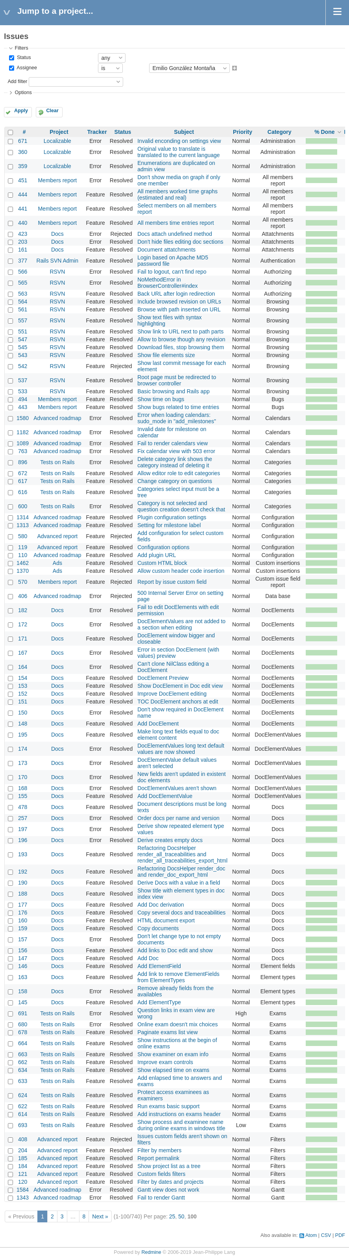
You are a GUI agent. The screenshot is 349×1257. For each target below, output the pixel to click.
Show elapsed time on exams (173, 1070)
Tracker (97, 132)
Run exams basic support (168, 1106)
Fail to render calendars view (172, 443)
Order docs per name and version (178, 818)
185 (22, 1158)
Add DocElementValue (164, 796)
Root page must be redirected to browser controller (176, 380)
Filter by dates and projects (170, 1182)
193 (22, 854)
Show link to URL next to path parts (180, 331)
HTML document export (166, 920)
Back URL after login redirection (176, 294)
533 (22, 391)
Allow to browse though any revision (181, 339)
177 (22, 905)
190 (22, 882)
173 (22, 763)
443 (22, 407)
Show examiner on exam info (173, 1054)
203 (22, 242)
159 (22, 928)
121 (22, 1174)
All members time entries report (175, 223)
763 (22, 451)
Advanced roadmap (57, 418)
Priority (242, 132)
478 (22, 807)
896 (22, 462)
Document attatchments (166, 249)
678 (22, 1032)
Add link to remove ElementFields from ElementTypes (178, 977)
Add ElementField (159, 966)
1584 (23, 1190)
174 (22, 749)
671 (22, 141)
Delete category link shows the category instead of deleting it (174, 462)
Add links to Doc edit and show (174, 950)
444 (22, 194)
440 (22, 223)
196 (22, 840)
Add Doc (148, 958)
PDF (340, 1235)
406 (22, 596)
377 (22, 260)
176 (22, 912)
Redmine (151, 1252)
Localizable (57, 141)
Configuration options (163, 547)
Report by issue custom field (172, 582)
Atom (311, 1235)
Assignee (26, 68)
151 (22, 701)
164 (22, 667)
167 (22, 653)
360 (22, 152)
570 (22, 582)
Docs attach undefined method (174, 234)
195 (22, 734)
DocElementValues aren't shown (176, 788)
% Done (324, 132)
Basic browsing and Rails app (173, 391)
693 (22, 1125)
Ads (57, 563)
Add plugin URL (156, 555)
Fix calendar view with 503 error (176, 451)
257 (22, 818)
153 (22, 686)
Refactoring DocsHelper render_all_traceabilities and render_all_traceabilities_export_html (182, 854)
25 (172, 1216)
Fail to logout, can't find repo (171, 271)
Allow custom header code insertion (180, 571)
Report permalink (158, 1158)
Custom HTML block (162, 563)
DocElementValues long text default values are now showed (180, 748)
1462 (23, 563)
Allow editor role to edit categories (178, 473)
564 (22, 301)
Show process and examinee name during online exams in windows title (181, 1125)
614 (22, 1114)
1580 (23, 418)
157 (22, 939)
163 (22, 977)
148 (22, 723)
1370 (23, 571)
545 (22, 347)
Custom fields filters (161, 1174)
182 (22, 610)
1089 (23, 443)
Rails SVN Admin (58, 260)
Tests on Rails (57, 462)
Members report (57, 180)
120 (22, 1182)
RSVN (57, 271)
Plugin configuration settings (171, 517)
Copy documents (158, 928)
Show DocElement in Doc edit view (180, 686)
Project (59, 132)
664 (22, 1043)
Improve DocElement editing (172, 694)
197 (22, 829)
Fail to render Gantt (161, 1197)
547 (22, 339)
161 (22, 249)
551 (22, 331)
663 (22, 1054)
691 (22, 1013)
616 (22, 492)
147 (22, 958)
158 (22, 991)
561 (22, 309)
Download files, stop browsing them (180, 347)
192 (22, 871)
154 (22, 678)
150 (22, 712)
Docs (57, 234)
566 (22, 271)
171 (22, 638)
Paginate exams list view (167, 1032)
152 (22, 694)
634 (22, 1070)
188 (22, 893)
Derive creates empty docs (170, 840)
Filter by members (159, 1150)
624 (22, 1095)
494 (22, 399)
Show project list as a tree (168, 1166)
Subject (184, 132)
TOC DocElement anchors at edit (177, 701)
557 (22, 320)
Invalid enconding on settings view (179, 141)
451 (22, 180)
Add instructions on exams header (179, 1114)
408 (22, 1139)
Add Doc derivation (160, 905)
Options (23, 92)
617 (22, 481)
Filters (21, 48)
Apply (21, 110)
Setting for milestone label (169, 525)
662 (22, 1062)
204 (22, 1150)
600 (22, 506)
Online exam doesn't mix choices (177, 1024)
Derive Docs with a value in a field (178, 882)
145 (22, 1002)
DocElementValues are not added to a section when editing (181, 624)
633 (22, 1081)
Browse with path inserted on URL (179, 309)
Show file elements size (166, 355)
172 (22, 624)
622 (22, 1106)
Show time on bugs (160, 399)
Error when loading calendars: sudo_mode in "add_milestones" (176, 418)
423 (22, 234)
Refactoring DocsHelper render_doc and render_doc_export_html (181, 871)
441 (22, 208)
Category (280, 132)
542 (22, 366)
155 (22, 796)
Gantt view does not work (168, 1190)
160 (22, 920)
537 (22, 380)
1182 (23, 432)
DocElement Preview (162, 678)
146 (22, 966)
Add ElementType (159, 1002)
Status (23, 57)
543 (22, 355)
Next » (100, 1216)
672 (22, 473)
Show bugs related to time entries (178, 407)
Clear (52, 110)
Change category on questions (174, 481)
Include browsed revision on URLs (179, 301)
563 (22, 294)
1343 (23, 1197)
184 (22, 1166)
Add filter (17, 81)
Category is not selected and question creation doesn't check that (181, 506)
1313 (23, 525)
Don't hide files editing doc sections (180, 242)
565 (22, 283)
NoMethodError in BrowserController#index (167, 282)
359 (22, 166)
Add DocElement (158, 723)
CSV (326, 1235)
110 (22, 555)
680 (22, 1024)
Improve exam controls (165, 1062)
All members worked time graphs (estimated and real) (177, 194)
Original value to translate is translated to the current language (178, 152)
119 (22, 547)
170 (22, 777)
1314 (23, 517)
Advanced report (57, 536)
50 (181, 1216)
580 (22, 536)
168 (22, 788)
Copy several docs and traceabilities (181, 912)
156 (22, 950)
